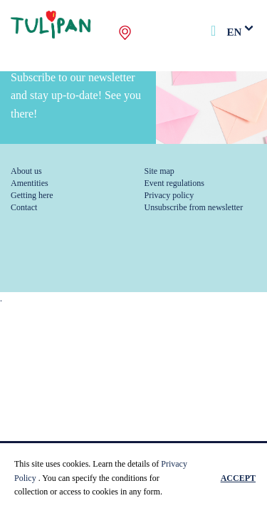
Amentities (29, 183)
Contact (24, 207)
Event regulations (174, 183)
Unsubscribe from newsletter (194, 207)
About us (26, 171)
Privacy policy (169, 195)
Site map (159, 171)
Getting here (32, 195)
